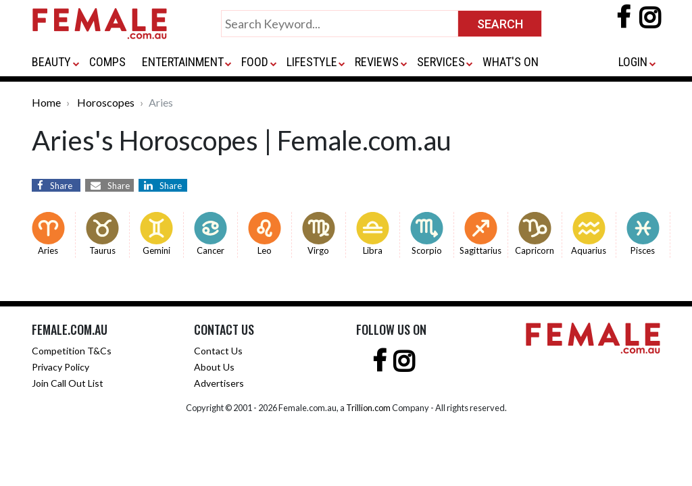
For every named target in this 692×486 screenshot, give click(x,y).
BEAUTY (51, 62)
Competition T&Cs (72, 350)
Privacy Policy (60, 367)
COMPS (107, 62)
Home (46, 102)
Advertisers (219, 383)
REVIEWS (377, 62)
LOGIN (632, 62)
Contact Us (218, 350)
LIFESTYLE (312, 62)
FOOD (254, 62)
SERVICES (441, 62)
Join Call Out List (67, 383)
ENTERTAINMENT (183, 62)
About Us (214, 367)
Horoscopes (105, 102)
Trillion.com (368, 407)
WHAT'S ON (511, 62)
